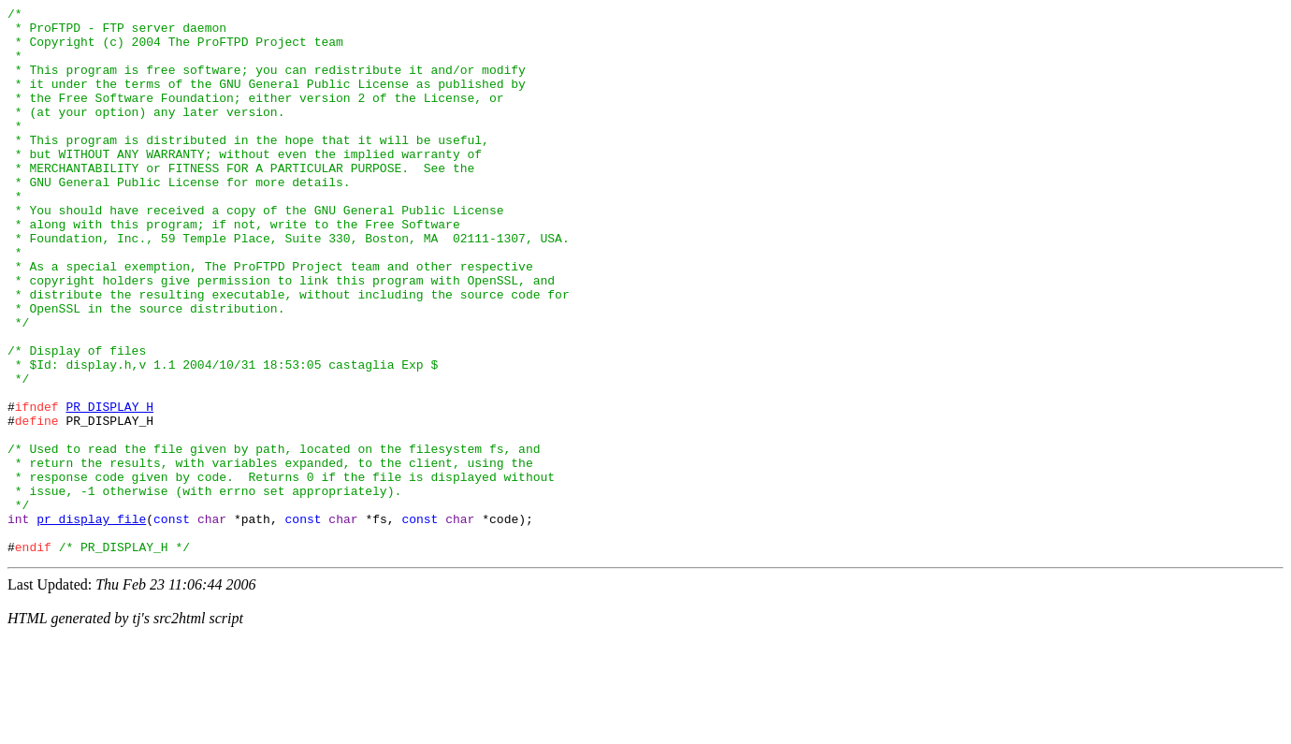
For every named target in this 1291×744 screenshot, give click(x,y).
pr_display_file (91, 622)
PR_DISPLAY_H (109, 487)
